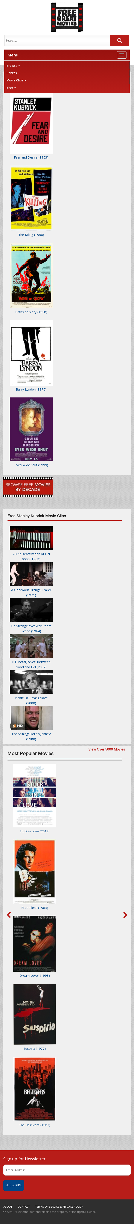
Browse (13, 66)
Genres (13, 73)
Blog (11, 88)
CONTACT (24, 1206)
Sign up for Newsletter (24, 1158)
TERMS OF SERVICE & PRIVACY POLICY (59, 1206)
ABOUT (7, 1206)
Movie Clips (16, 80)
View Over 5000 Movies (106, 750)
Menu (13, 55)
